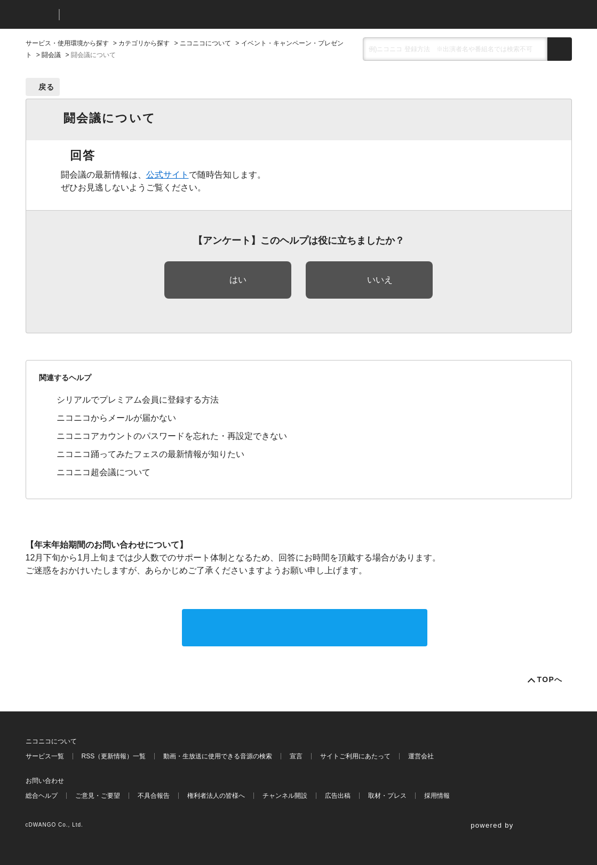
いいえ (380, 279)
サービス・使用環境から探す (67, 43)
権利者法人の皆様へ (216, 795)
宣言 (296, 756)
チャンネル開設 (284, 795)
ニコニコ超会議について (103, 472)
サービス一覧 (45, 756)
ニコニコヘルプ (124, 14)
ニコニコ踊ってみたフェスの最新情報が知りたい (150, 454)
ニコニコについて (205, 43)
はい (237, 279)
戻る (46, 87)
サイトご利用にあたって (355, 756)
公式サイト (167, 174)
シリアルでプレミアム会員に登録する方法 (138, 399)
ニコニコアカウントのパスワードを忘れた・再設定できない (172, 435)
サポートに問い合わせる (305, 627)
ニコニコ (40, 14)
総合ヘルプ (42, 795)
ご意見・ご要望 (97, 795)
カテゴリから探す (144, 43)
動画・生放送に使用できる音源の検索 (217, 756)
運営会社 (421, 756)
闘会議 (51, 55)
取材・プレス (387, 795)
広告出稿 (338, 795)
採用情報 (437, 795)
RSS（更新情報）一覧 (114, 756)
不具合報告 (154, 795)
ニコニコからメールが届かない (116, 417)
